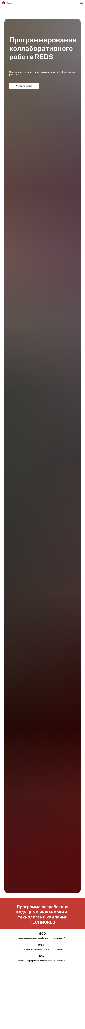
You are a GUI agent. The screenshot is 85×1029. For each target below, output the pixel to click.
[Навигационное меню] (81, 3)
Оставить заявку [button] (24, 86)
